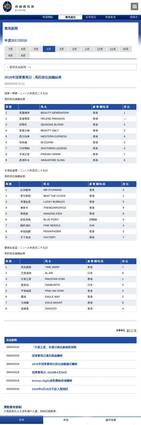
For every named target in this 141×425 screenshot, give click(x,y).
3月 (62, 49)
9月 (11, 55)
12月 (100, 49)
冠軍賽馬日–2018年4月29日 (49, 372)
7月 (11, 49)
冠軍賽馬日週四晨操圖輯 (47, 355)
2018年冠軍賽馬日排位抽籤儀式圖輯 (54, 364)
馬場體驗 (47, 17)
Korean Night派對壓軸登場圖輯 (52, 380)
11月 (113, 49)
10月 (126, 49)
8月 (23, 55)
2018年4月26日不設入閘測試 (50, 389)
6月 (23, 49)
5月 (36, 49)
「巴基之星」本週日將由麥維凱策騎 (54, 347)
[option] (47, 17)
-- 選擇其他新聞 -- (19, 67)
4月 (49, 49)
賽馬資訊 (70, 17)
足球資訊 (91, 17)
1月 (87, 49)
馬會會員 (110, 17)
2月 (74, 49)
